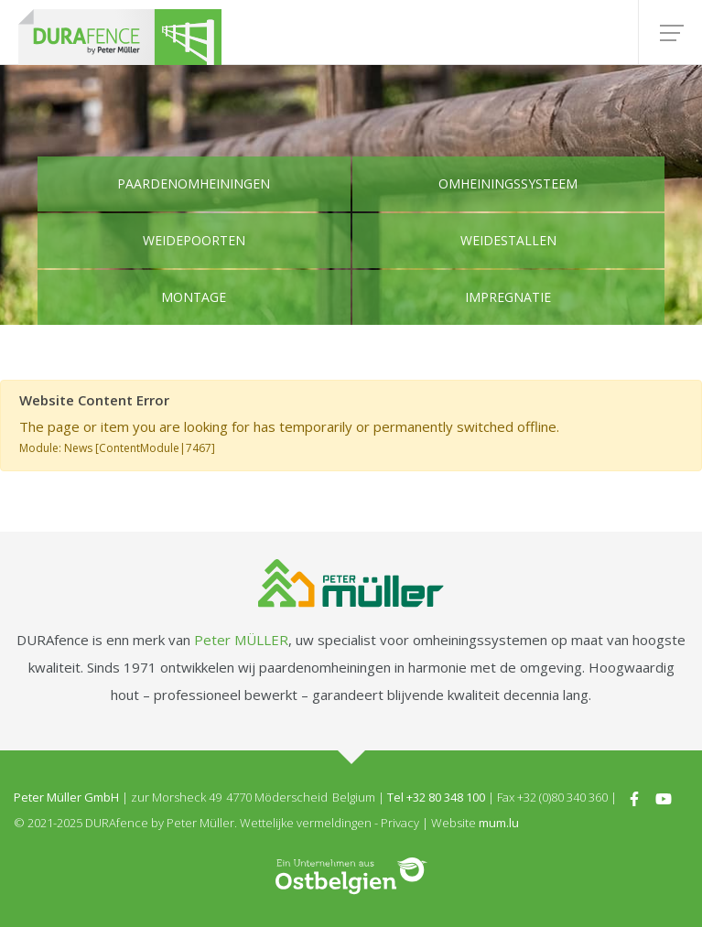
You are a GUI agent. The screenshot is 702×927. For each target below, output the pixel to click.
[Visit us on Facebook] (634, 797)
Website (453, 822)
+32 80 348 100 (445, 797)
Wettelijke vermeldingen (306, 822)
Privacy (400, 822)
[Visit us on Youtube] (663, 797)
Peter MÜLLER (241, 640)
